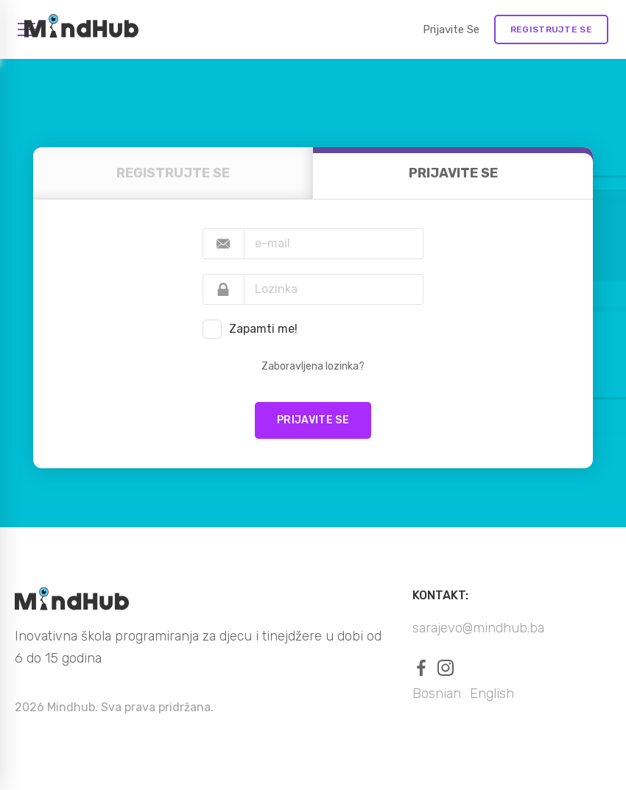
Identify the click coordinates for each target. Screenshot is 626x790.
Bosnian (436, 693)
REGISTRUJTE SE (551, 29)
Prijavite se (451, 29)
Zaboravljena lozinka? (313, 366)
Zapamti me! (263, 329)
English (492, 693)
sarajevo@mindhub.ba (478, 628)
